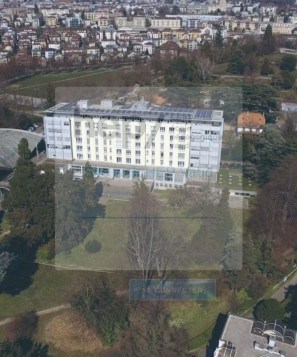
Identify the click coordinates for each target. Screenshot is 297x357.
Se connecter (172, 289)
